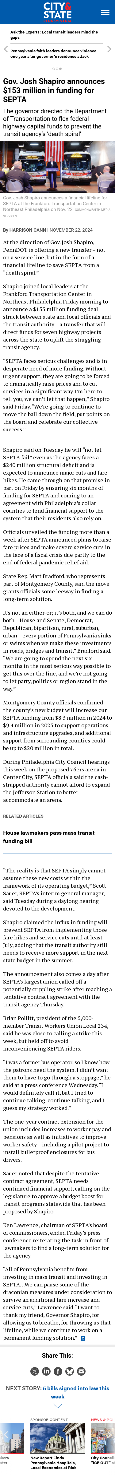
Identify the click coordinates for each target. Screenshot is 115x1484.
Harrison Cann (28, 230)
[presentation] (6, 1446)
